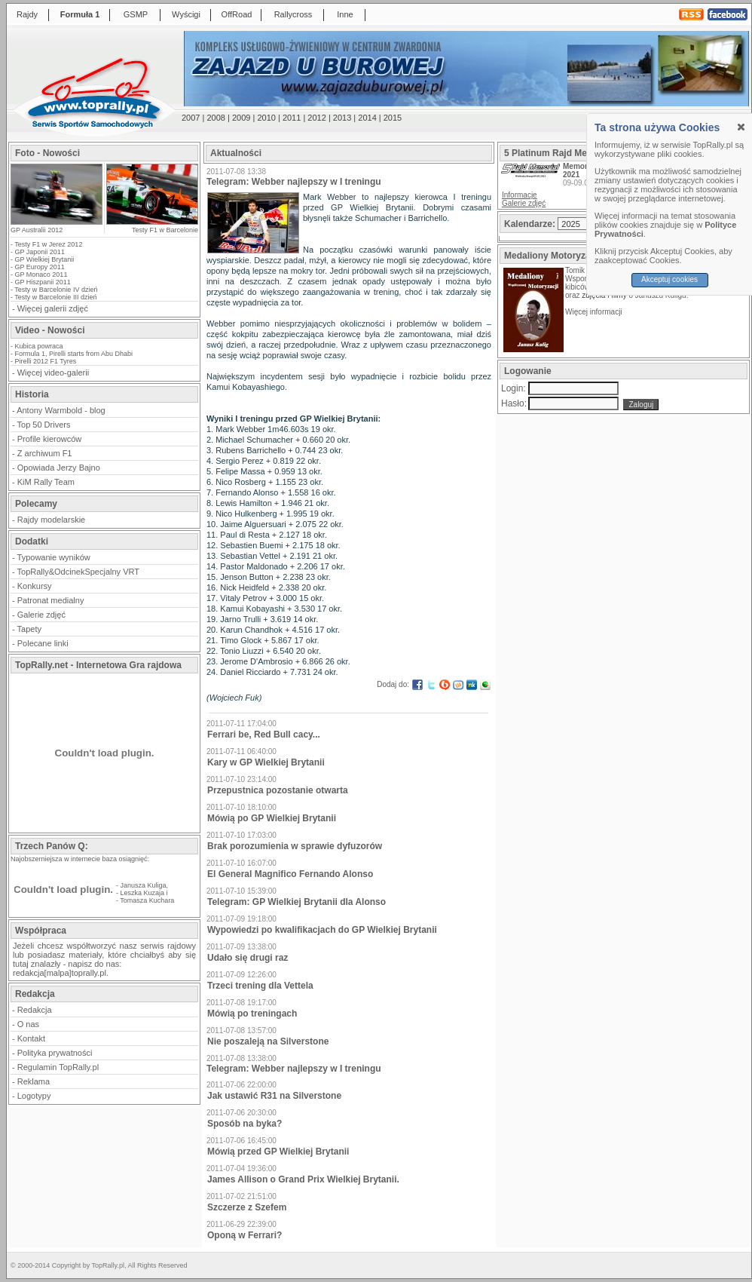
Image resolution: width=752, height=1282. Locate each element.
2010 (266, 117)
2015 (393, 117)
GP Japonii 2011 (40, 252)
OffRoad (237, 14)
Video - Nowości (49, 330)
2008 (215, 117)
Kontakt (31, 1038)
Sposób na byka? (244, 1123)
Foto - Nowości (47, 153)
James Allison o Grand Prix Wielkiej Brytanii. (303, 1179)
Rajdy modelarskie (51, 519)
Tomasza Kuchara (147, 900)
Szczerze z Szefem (246, 1207)
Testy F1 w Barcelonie (165, 230)
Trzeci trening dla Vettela (260, 985)
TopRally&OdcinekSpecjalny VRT (78, 571)
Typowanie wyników (53, 557)
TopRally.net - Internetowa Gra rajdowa (98, 665)
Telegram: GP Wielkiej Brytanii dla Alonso (296, 902)
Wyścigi (186, 14)
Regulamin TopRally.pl (58, 1067)
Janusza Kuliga (144, 885)
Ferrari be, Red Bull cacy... (263, 734)
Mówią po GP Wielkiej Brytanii (271, 818)
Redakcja (34, 1009)
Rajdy (27, 14)
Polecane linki (43, 643)
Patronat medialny (50, 600)
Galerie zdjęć (41, 614)
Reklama (33, 1081)
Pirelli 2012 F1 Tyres (46, 361)
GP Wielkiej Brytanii (45, 259)
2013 (342, 117)
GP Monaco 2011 (41, 274)
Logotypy (34, 1095)
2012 (316, 117)
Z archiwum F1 (44, 453)
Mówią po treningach (252, 1013)
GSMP (136, 14)
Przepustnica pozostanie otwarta (277, 790)
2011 (292, 117)
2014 (367, 117)
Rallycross (293, 14)
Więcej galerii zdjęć (52, 308)
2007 (191, 117)
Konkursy (34, 585)
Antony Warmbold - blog (61, 410)
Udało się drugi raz (247, 957)
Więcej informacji (594, 312)
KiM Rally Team (46, 481)
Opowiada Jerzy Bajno (58, 467)
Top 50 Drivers (44, 424)
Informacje (519, 195)
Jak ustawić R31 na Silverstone (274, 1095)
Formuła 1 (80, 14)
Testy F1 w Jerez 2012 (48, 244)
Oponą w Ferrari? (244, 1235)
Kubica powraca (39, 346)
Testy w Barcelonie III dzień (55, 297)
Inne (345, 14)
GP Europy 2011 (40, 267)
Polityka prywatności (55, 1052)
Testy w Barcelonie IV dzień (55, 289)
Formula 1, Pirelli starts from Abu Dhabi (74, 353)
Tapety (29, 628)
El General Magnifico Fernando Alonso (290, 874)
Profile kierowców (49, 438)
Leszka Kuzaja (143, 893)
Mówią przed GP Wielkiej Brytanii (278, 1151)
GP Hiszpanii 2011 (43, 282)
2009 (241, 117)
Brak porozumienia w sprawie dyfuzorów (294, 846)
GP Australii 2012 (37, 230)
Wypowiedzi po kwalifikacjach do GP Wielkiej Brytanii (322, 930)
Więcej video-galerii (53, 372)
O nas (28, 1024)
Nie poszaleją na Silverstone (268, 1041)
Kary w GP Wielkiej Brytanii (266, 762)
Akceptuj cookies (669, 279)
